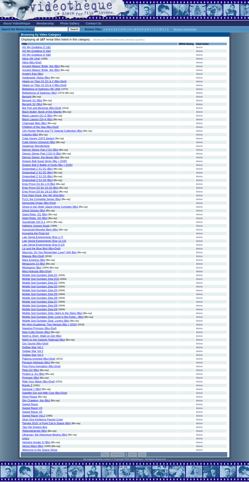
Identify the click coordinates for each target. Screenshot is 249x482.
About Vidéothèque (16, 23)
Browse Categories (185, 29)
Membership (45, 23)
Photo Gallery (69, 23)
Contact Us (93, 23)
